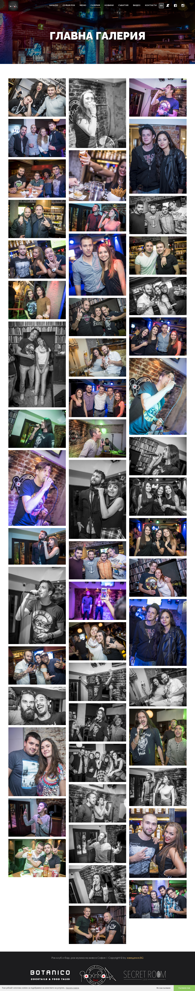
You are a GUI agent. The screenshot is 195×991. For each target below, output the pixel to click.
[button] (168, 5)
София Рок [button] (69, 5)
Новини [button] (109, 5)
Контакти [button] (151, 5)
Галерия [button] (95, 5)
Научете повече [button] (72, 988)
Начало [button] (53, 5)
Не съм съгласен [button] (163, 988)
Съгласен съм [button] (184, 988)
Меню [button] (83, 5)
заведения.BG (135, 957)
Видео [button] (136, 5)
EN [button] (161, 5)
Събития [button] (123, 5)
